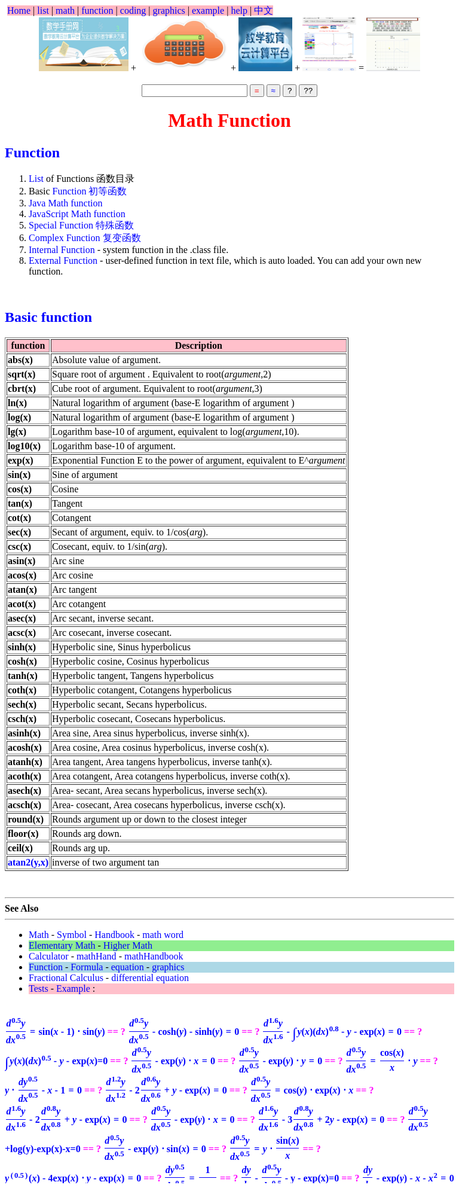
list (43, 10)
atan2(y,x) (28, 862)
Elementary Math (62, 945)
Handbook (114, 935)
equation (127, 967)
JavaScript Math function (77, 214)
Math (39, 935)
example (208, 10)
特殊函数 (115, 225)
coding (133, 10)
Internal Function (63, 250)
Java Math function (66, 203)
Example (73, 988)
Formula (87, 967)
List (36, 178)
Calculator (49, 956)
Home (18, 10)
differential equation (150, 978)
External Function (64, 260)
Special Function (61, 225)
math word (162, 935)
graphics (169, 10)
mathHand (96, 956)
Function (32, 152)
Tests (38, 988)
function (97, 10)
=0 (56, 1061)
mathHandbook (153, 956)
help (239, 10)
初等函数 (107, 191)
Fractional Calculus (66, 978)
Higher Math (127, 945)
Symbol (72, 935)
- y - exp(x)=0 (289, 1178)
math (65, 10)
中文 (263, 10)
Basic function (48, 317)
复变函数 (122, 238)
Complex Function (64, 238)
